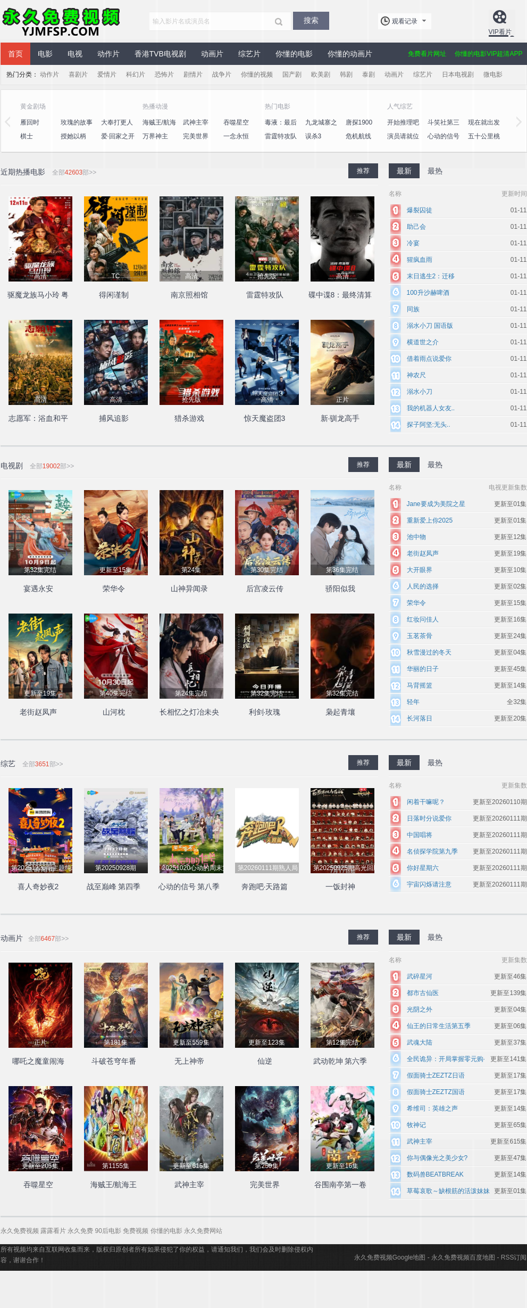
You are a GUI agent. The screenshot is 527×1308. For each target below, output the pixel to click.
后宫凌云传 (264, 588)
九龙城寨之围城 (321, 128)
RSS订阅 (514, 1257)
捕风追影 (114, 418)
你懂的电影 (294, 53)
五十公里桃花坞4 (484, 142)
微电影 (493, 74)
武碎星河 (419, 976)
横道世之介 (423, 342)
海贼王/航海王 (159, 128)
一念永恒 (236, 136)
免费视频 (135, 1231)
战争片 (221, 74)
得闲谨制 (114, 295)
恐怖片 (164, 74)
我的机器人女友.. (431, 408)
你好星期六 (423, 868)
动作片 (108, 53)
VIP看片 (500, 32)
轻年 (413, 702)
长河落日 (419, 718)
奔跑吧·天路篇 (264, 886)
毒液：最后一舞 (281, 128)
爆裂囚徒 (419, 210)
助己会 (416, 226)
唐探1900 (359, 122)
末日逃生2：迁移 (431, 276)
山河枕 (114, 712)
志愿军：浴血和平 (38, 418)
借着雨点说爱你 (429, 358)
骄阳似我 (340, 588)
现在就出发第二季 (484, 128)
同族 (413, 309)
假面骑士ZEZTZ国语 (436, 1092)
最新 (404, 171)
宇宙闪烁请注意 (429, 884)
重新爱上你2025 (430, 520)
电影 (45, 53)
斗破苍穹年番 (113, 1061)
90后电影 (108, 1231)
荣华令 (114, 588)
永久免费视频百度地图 (463, 1257)
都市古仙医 (423, 993)
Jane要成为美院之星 (436, 504)
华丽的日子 (423, 669)
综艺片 (249, 53)
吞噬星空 (236, 122)
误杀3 (313, 136)
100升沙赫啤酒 (428, 292)
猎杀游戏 (189, 418)
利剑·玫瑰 (265, 712)
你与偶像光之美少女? (437, 1158)
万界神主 (155, 136)
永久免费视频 (62, 21)
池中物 (416, 537)
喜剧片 (78, 74)
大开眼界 (419, 570)
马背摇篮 (419, 685)
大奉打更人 (117, 122)
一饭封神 (340, 886)
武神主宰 (195, 122)
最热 (435, 171)
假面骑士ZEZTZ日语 (436, 1075)
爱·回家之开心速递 (118, 142)
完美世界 (195, 136)
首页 (15, 53)
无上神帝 (189, 1061)
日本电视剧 (458, 74)
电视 (75, 53)
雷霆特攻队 (281, 136)
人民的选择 (423, 586)
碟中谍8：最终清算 (340, 295)
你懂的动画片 (350, 53)
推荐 (363, 171)
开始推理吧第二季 (403, 128)
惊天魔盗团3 (265, 418)
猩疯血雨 (419, 259)
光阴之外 (419, 1009)
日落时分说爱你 (429, 818)
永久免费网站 (203, 1231)
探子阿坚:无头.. (428, 424)
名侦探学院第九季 (432, 851)
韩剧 (346, 74)
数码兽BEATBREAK (435, 1174)
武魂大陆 (419, 1042)
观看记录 (404, 21)
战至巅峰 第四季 (114, 886)
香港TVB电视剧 (160, 53)
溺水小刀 (419, 391)
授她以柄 (73, 136)
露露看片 (53, 1231)
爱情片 (106, 74)
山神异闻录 (189, 588)
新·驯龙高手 (340, 418)
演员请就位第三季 (403, 142)
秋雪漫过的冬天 (429, 652)
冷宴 (413, 243)
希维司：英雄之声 (432, 1108)
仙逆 (264, 1061)
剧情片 (193, 74)
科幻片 (135, 74)
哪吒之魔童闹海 (38, 1061)
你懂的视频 (257, 74)
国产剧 (292, 74)
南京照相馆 (189, 295)
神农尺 (416, 375)
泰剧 (368, 74)
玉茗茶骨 (419, 636)
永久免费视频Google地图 (390, 1257)
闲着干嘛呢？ (426, 802)
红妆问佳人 (423, 619)
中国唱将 (419, 835)
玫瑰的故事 (77, 122)
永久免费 (80, 1231)
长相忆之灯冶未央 (189, 712)
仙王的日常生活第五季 (439, 1026)
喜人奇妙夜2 (38, 886)
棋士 (26, 136)
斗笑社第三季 (443, 128)
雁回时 (29, 122)
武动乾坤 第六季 (340, 1061)
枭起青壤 (340, 712)
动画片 (212, 53)
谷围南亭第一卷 (340, 1184)
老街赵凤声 (38, 712)
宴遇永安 (38, 588)
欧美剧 (320, 74)
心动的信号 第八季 (443, 142)
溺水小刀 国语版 (430, 325)
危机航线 (358, 136)
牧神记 (416, 1125)
